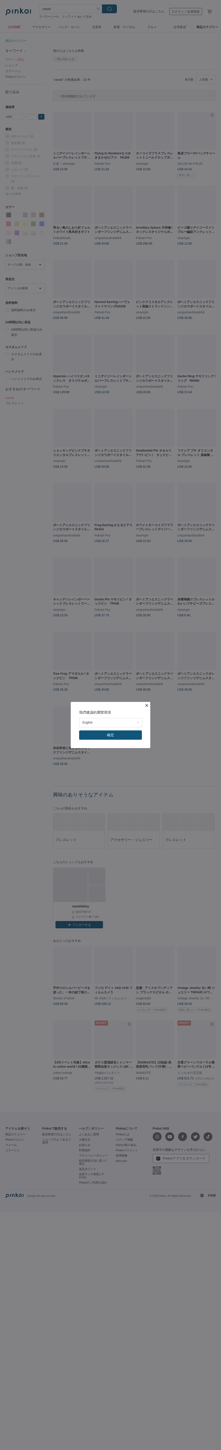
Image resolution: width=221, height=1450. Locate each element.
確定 (110, 735)
